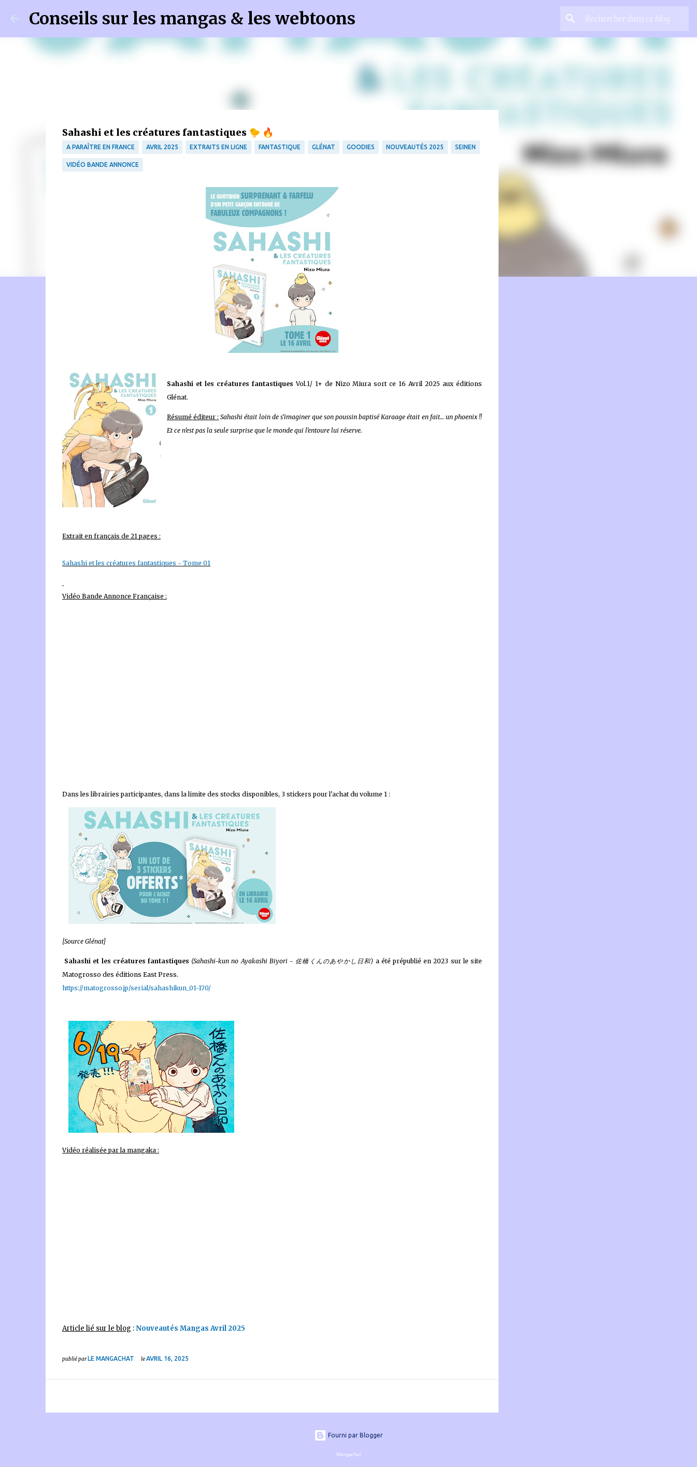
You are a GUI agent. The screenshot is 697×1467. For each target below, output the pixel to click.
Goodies (361, 147)
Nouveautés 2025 (415, 147)
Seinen (465, 147)
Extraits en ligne (218, 147)
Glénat (323, 147)
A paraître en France (100, 147)
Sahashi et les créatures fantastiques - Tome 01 (136, 563)
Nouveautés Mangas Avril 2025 (190, 1328)
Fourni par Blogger (348, 1435)
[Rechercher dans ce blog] (634, 18)
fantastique (280, 147)
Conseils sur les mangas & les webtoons (192, 18)
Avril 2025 (162, 147)
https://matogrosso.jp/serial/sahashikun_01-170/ (136, 988)
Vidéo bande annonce (102, 164)
